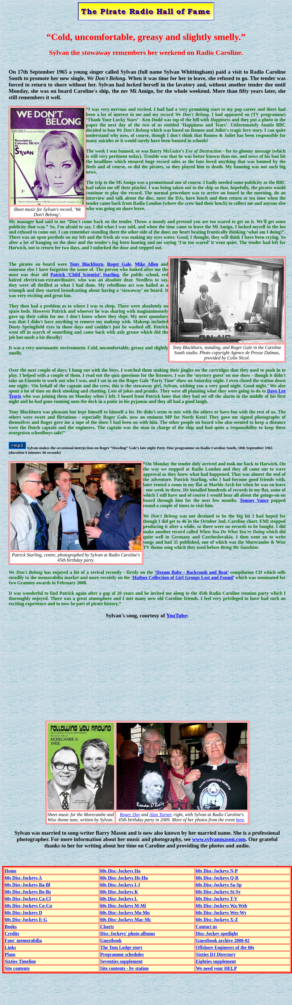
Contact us (206, 926)
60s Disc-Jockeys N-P (217, 870)
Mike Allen (146, 264)
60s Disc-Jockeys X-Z (217, 919)
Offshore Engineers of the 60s (225, 947)
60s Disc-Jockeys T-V (217, 898)
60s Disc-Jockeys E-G (26, 919)
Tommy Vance (254, 500)
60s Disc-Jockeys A (23, 877)
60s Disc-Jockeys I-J (120, 884)
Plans (10, 954)
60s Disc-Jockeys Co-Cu (28, 905)
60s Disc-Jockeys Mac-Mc (125, 919)
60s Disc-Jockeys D (23, 912)
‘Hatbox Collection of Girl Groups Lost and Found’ (182, 577)
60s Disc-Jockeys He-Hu (124, 877)
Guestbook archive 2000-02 (222, 940)
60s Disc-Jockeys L (119, 898)
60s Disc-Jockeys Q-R (217, 877)
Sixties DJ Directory (216, 954)
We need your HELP (216, 968)
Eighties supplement (216, 961)
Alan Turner (160, 814)
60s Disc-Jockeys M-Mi (123, 905)
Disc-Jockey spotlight (217, 933)
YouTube (176, 615)
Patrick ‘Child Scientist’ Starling (84, 274)
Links (10, 947)
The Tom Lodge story (121, 947)
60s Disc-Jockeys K (119, 891)
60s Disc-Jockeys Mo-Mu (125, 912)
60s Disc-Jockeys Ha (120, 870)
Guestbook (111, 940)
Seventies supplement (121, 961)
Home (11, 870)
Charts (107, 926)
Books (11, 926)
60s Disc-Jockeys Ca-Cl (28, 898)
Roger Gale (119, 264)
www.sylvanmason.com (219, 839)
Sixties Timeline (20, 961)
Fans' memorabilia (23, 940)
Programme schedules (122, 954)
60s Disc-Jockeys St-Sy (218, 891)
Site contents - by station (124, 968)
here (240, 819)
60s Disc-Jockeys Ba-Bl (27, 884)
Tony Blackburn (86, 264)
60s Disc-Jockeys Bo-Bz (28, 891)
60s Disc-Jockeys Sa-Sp (219, 884)
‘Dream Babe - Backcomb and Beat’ (192, 572)
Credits (12, 933)
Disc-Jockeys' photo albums (127, 933)
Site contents (17, 968)
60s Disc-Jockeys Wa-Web (221, 905)
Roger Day (130, 814)
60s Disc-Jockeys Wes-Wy (221, 912)
